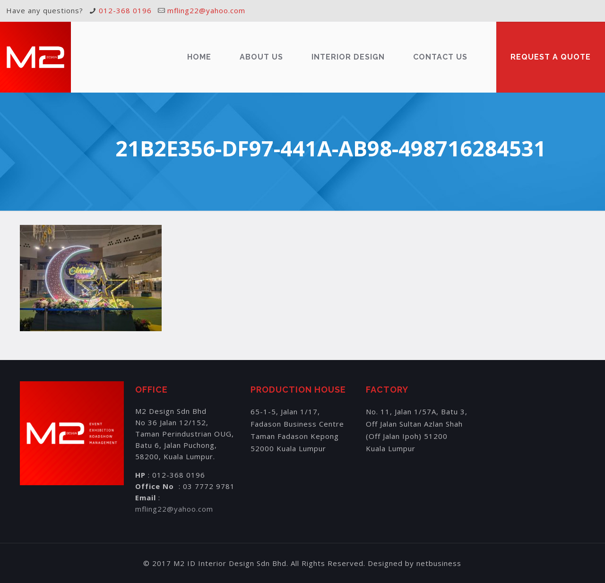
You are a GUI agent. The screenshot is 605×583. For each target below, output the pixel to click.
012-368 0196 (125, 10)
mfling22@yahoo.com (206, 10)
